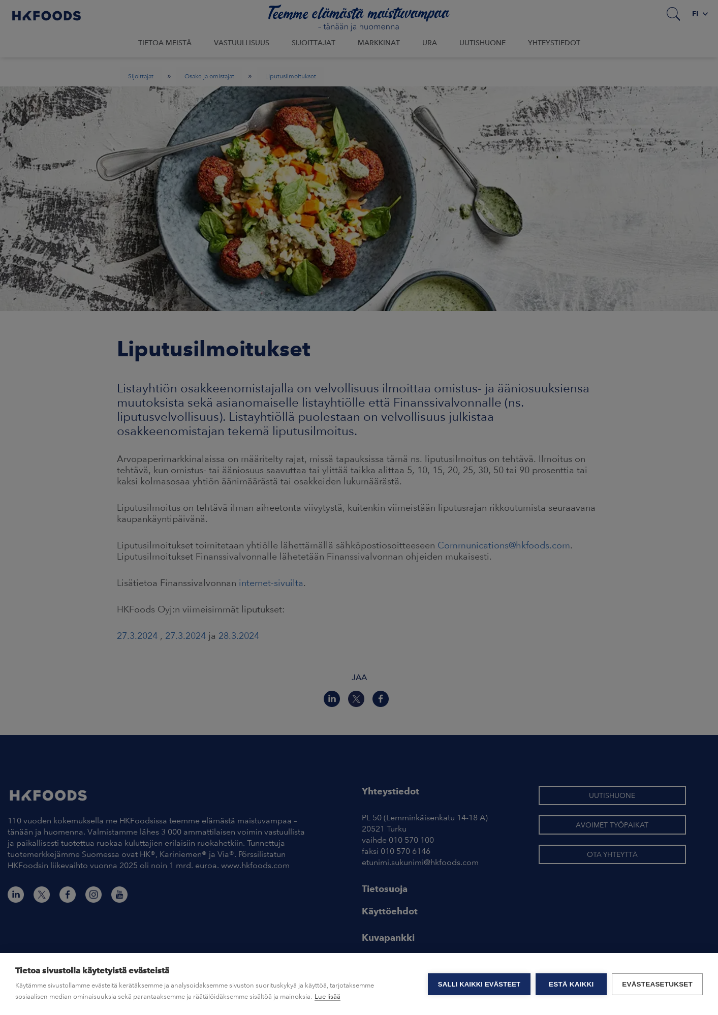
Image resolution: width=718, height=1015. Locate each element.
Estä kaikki (571, 984)
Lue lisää (327, 996)
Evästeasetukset (657, 984)
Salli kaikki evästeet (479, 984)
